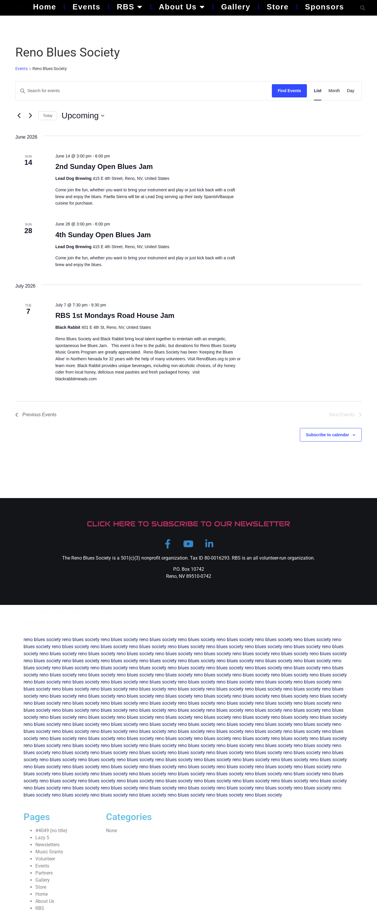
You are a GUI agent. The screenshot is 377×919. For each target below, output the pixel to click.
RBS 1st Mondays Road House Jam (114, 315)
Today (47, 116)
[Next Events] (30, 115)
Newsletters (47, 849)
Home (44, 7)
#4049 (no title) (51, 834)
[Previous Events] (18, 115)
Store (278, 7)
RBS (130, 7)
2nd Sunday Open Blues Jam (104, 166)
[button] (363, 8)
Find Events (289, 90)
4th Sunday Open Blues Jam (103, 235)
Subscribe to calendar (327, 434)
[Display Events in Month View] (334, 91)
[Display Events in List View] (317, 91)
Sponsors (324, 7)
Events (86, 7)
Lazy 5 (42, 842)
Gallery (235, 7)
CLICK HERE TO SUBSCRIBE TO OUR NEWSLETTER (188, 523)
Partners (44, 877)
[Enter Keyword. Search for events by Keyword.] (144, 91)
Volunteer (45, 863)
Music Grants (49, 856)
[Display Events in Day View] (350, 91)
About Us (182, 7)
